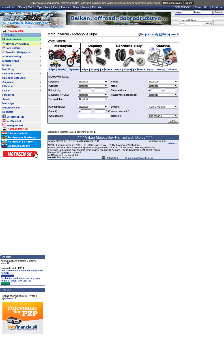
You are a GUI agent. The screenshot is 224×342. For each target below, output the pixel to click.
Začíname (21, 82)
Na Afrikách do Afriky (17, 142)
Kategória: (53, 81)
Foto (47, 7)
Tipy (39, 7)
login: (178, 12)
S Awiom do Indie (15, 133)
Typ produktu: (55, 99)
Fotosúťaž (8, 94)
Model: (114, 86)
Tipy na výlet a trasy (21, 43)
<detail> (172, 143)
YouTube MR (11, 120)
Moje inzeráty (149, 34)
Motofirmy (8, 69)
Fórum (85, 7)
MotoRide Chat (11, 107)
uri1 (71, 157)
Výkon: (114, 81)
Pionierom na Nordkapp (18, 137)
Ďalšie (21, 90)
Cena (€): (53, 111)
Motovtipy (8, 103)
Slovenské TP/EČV (58, 95)
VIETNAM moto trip (16, 146)
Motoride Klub (21, 61)
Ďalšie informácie (172, 3)
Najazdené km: (119, 90)
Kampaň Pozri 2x (15, 129)
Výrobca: (53, 86)
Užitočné (21, 86)
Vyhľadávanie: (56, 116)
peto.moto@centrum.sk (140, 158)
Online (198, 7)
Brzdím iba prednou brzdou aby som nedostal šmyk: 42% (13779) (20, 281)
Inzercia (65, 7)
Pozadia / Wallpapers (16, 52)
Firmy (76, 7)
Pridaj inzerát (170, 34)
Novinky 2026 (12, 31)
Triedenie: (116, 116)
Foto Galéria (21, 48)
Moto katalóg (21, 56)
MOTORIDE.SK (13, 116)
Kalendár (97, 7)
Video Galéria (21, 39)
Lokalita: (115, 107)
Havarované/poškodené (123, 95)
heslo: (197, 12)
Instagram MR (12, 125)
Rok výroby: (54, 90)
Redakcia (217, 7)
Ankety (6, 99)
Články (21, 7)
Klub (55, 7)
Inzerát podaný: (56, 107)
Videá (31, 7)
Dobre (188, 3)
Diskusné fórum (21, 73)
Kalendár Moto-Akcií (14, 77)
